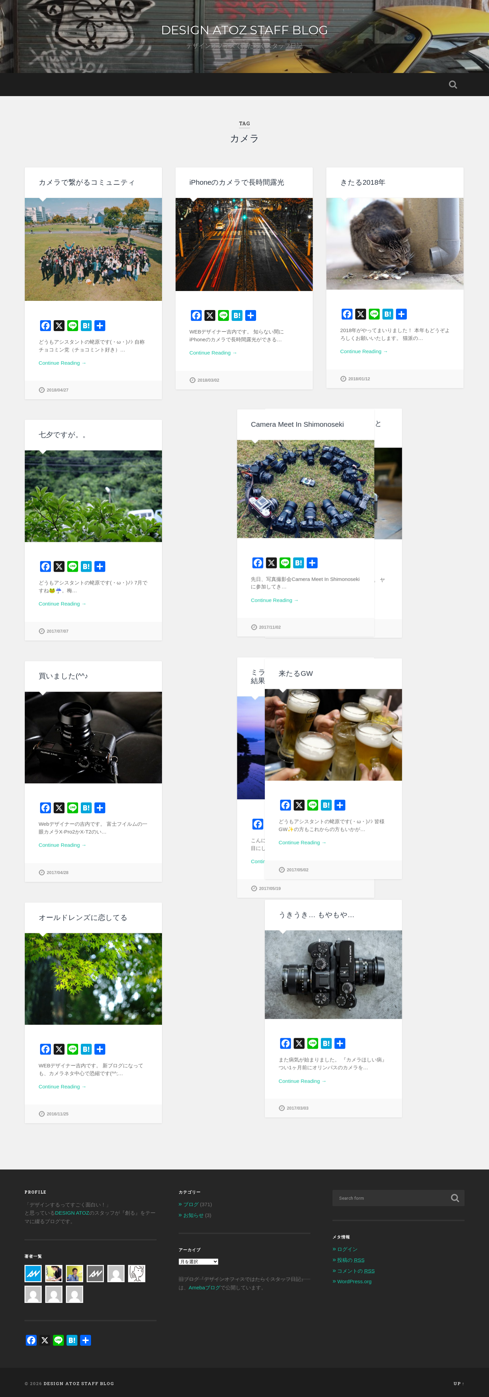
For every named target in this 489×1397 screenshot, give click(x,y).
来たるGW (357, 672)
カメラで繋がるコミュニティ (87, 182)
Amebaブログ (204, 1285)
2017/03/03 (359, 1107)
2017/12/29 (359, 628)
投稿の (350, 1257)
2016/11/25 (58, 1113)
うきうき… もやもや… (378, 914)
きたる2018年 (362, 182)
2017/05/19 (208, 888)
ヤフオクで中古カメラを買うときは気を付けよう (392, 427)
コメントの (356, 1268)
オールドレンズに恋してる (83, 917)
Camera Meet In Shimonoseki (236, 424)
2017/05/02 (359, 869)
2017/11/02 (208, 627)
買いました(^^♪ (63, 675)
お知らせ (193, 1213)
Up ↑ (459, 1381)
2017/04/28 (58, 872)
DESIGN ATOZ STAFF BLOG (244, 29)
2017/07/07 (58, 631)
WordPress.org (354, 1279)
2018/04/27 (58, 390)
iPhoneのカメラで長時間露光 (237, 182)
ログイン (347, 1247)
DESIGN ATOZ (72, 1211)
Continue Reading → (63, 363)
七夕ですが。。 (64, 434)
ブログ (191, 1202)
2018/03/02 (208, 380)
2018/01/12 (359, 378)
